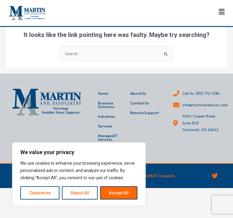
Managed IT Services (107, 138)
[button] (222, 12)
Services (105, 126)
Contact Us (139, 103)
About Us (138, 93)
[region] (79, 174)
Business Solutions (106, 105)
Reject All (80, 192)
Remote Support (144, 113)
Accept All (119, 192)
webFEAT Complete (158, 175)
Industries (106, 116)
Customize (40, 192)
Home (103, 93)
